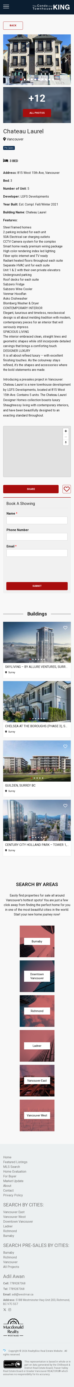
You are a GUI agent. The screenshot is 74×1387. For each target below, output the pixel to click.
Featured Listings (15, 1162)
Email (12, 546)
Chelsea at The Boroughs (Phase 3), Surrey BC (37, 726)
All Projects (11, 1267)
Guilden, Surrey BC (20, 785)
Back (13, 25)
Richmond (10, 1231)
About (7, 1186)
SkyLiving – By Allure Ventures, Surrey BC (37, 667)
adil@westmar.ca (22, 1294)
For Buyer (9, 1176)
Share (31, 489)
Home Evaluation (14, 1171)
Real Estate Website (51, 1351)
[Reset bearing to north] (66, 442)
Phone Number (18, 530)
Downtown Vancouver (18, 1221)
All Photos (37, 113)
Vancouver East (13, 1212)
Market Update (13, 1181)
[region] (37, 451)
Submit (37, 586)
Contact (8, 1190)
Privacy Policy (13, 1195)
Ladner (8, 1226)
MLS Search (11, 1167)
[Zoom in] (66, 431)
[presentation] (36, 575)
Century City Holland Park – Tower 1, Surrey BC (37, 845)
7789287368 (17, 1283)
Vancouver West (14, 1217)
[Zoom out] (66, 437)
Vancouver (10, 1262)
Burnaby (8, 1236)
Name (12, 513)
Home (7, 1157)
